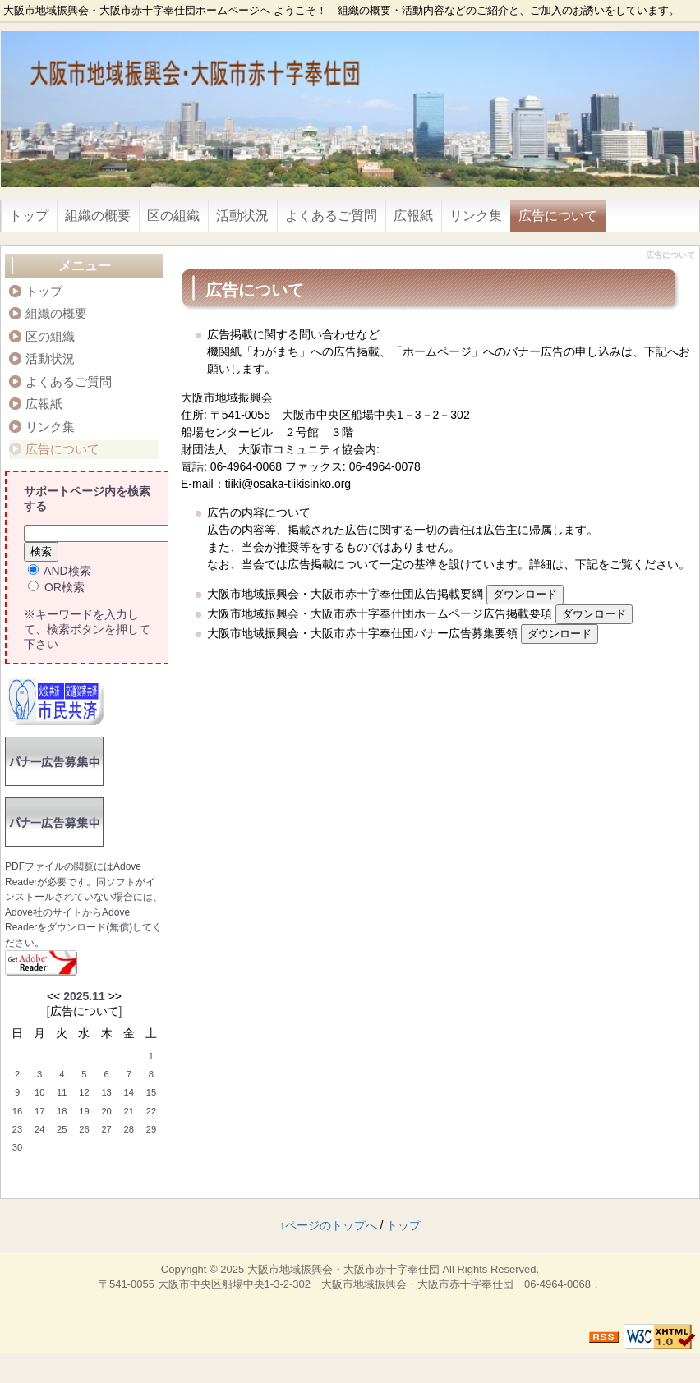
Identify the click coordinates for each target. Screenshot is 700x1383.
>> (115, 996)
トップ (28, 216)
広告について (557, 216)
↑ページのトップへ (328, 1225)
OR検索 (56, 587)
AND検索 (59, 570)
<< (53, 996)
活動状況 (242, 216)
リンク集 (475, 216)
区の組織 (173, 216)
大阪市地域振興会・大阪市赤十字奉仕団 (343, 1269)
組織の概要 (98, 216)
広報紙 (413, 216)
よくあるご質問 (331, 216)
